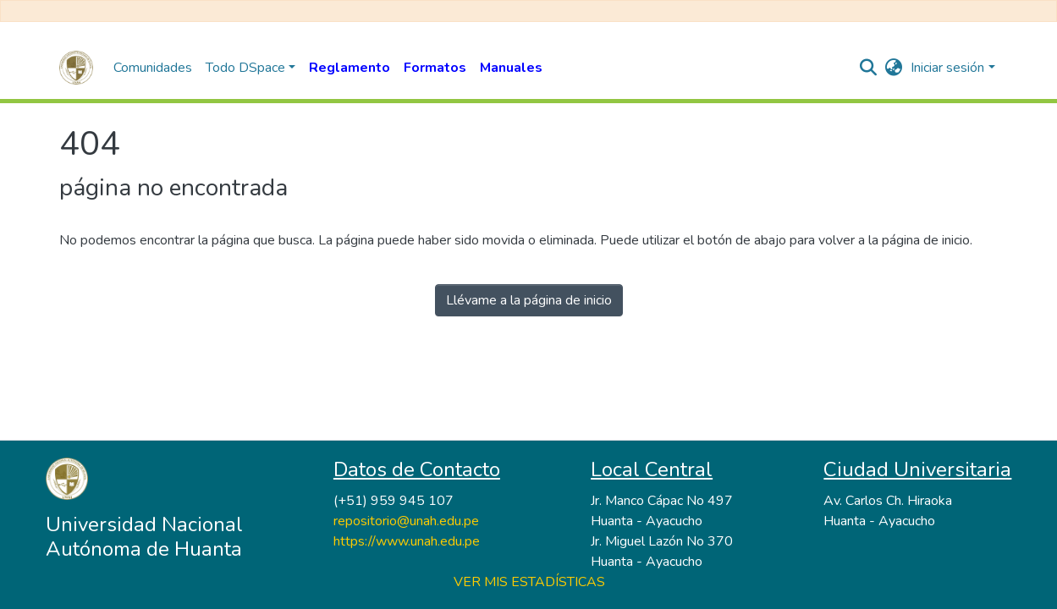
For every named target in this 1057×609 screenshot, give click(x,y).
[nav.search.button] (867, 68)
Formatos (435, 67)
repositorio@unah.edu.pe (406, 521)
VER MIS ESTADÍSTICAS (529, 582)
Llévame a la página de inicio (529, 300)
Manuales (511, 67)
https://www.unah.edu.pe (406, 541)
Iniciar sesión (947, 67)
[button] (893, 68)
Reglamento (349, 67)
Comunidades (152, 67)
